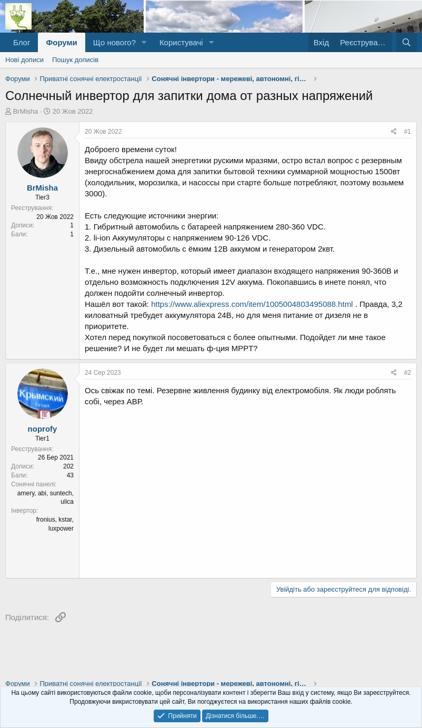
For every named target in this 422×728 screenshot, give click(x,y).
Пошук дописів (75, 60)
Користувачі (181, 42)
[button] (144, 42)
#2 (407, 372)
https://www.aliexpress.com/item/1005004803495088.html (252, 304)
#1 (407, 131)
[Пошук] (406, 42)
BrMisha (25, 111)
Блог (21, 42)
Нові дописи (24, 60)
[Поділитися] (393, 132)
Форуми (61, 42)
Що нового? (114, 42)
